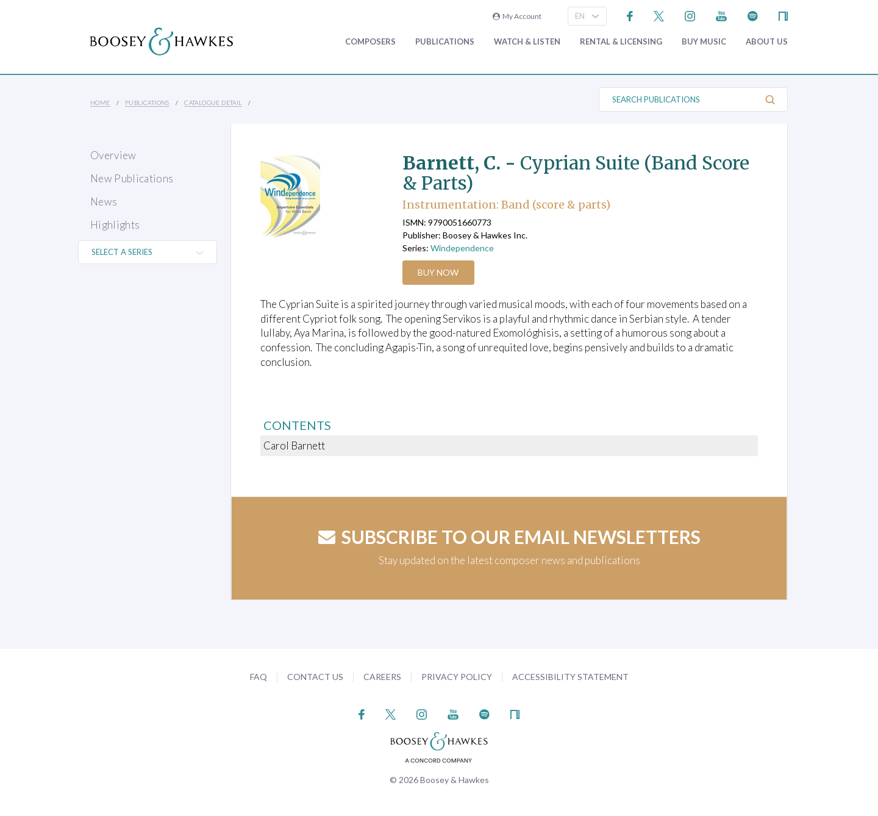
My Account (517, 16)
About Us (767, 41)
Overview (113, 155)
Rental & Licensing (621, 41)
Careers (382, 676)
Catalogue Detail (212, 102)
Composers (370, 41)
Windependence (462, 248)
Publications (444, 41)
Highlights (115, 224)
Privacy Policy (456, 676)
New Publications (131, 178)
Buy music (704, 41)
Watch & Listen (527, 41)
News (103, 201)
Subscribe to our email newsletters (509, 537)
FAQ (258, 676)
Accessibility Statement (570, 676)
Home (100, 102)
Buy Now (438, 272)
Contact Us (315, 676)
